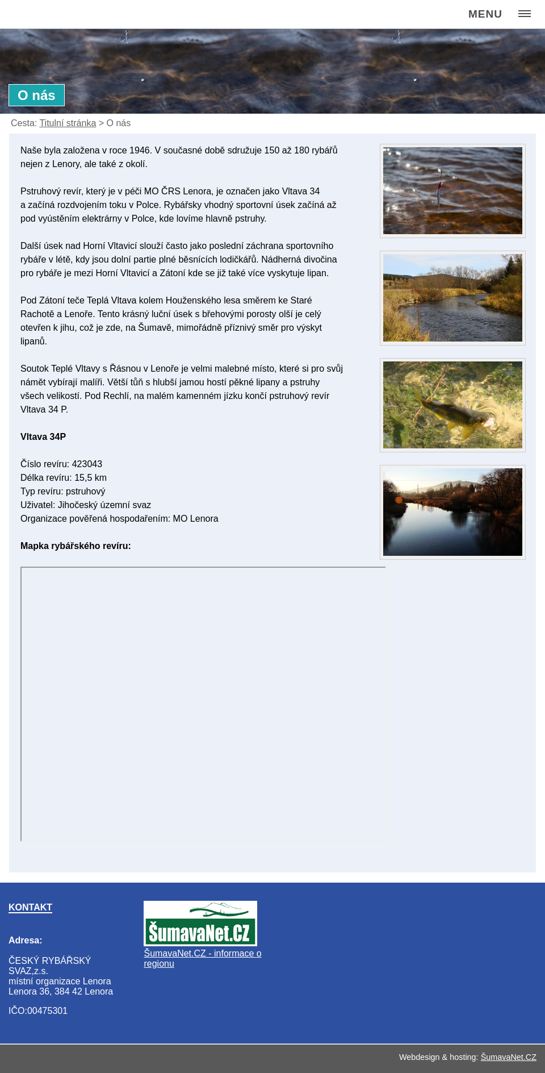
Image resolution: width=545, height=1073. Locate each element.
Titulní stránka (67, 123)
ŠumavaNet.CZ (508, 1057)
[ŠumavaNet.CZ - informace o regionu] (200, 943)
